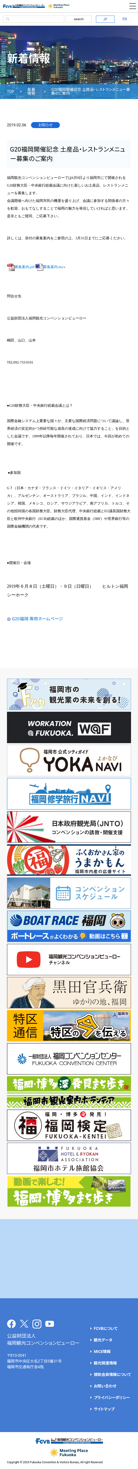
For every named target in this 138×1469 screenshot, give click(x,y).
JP (105, 19)
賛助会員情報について (112, 1374)
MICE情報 (102, 1351)
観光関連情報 (105, 1363)
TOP (10, 92)
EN (125, 19)
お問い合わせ (105, 1386)
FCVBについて (106, 1328)
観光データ (103, 1340)
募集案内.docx (50, 267)
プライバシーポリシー (112, 1397)
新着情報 (31, 91)
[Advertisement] (69, 1258)
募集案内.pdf (21, 267)
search (79, 19)
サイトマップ (104, 1409)
